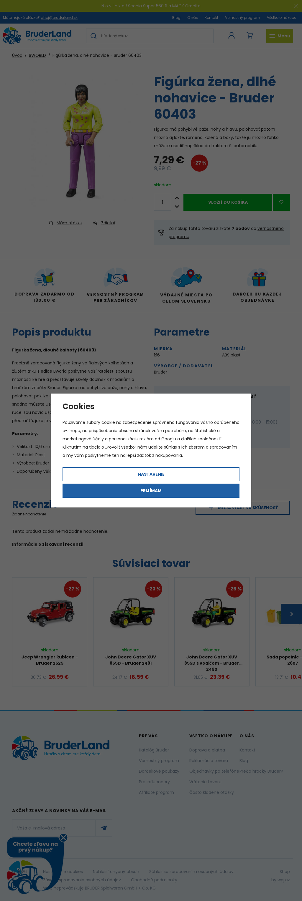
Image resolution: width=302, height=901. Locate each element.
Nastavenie (151, 474)
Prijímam (151, 491)
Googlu (168, 439)
